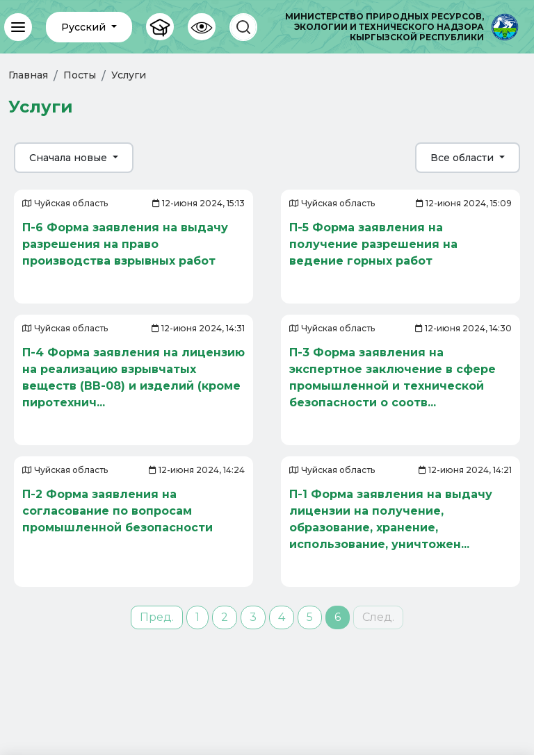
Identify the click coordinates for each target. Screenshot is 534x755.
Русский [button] (84, 27)
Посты (79, 75)
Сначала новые (69, 157)
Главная (28, 75)
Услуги (128, 75)
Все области (463, 157)
